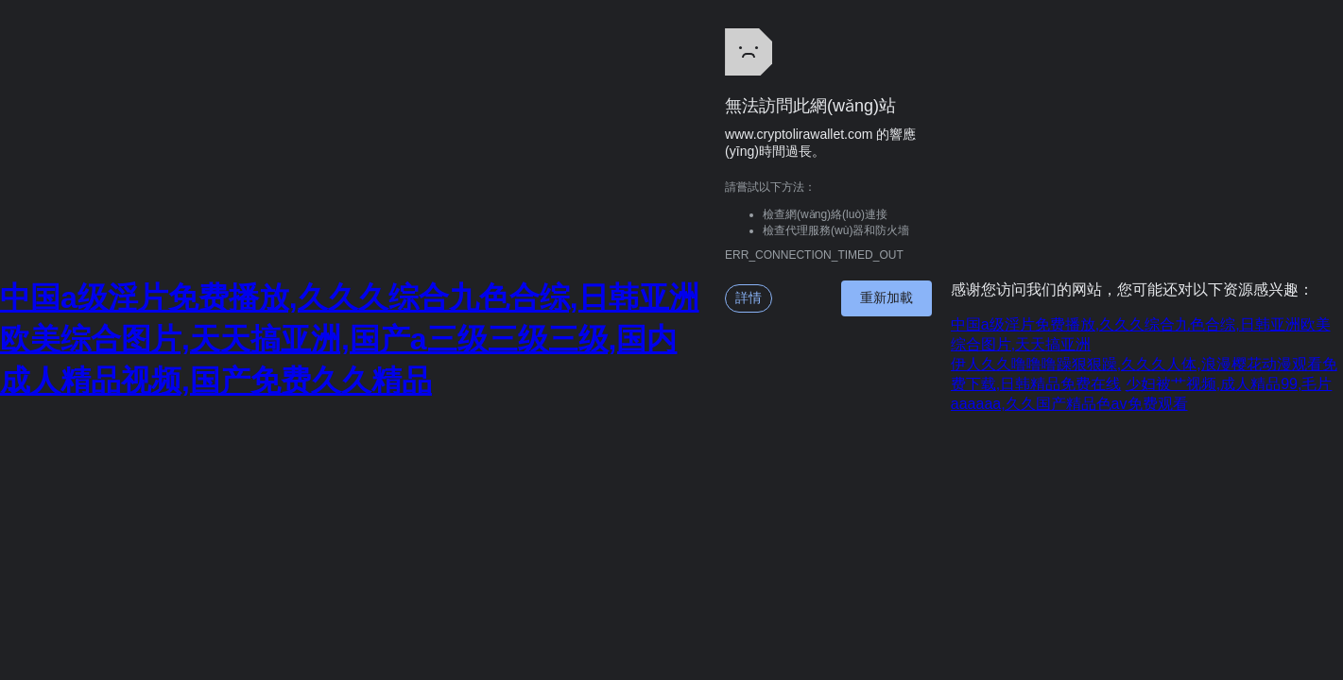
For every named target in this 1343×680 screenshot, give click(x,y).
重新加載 (886, 297)
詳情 (748, 297)
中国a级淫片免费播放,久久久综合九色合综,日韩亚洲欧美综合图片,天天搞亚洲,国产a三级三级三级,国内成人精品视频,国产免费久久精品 (349, 339)
